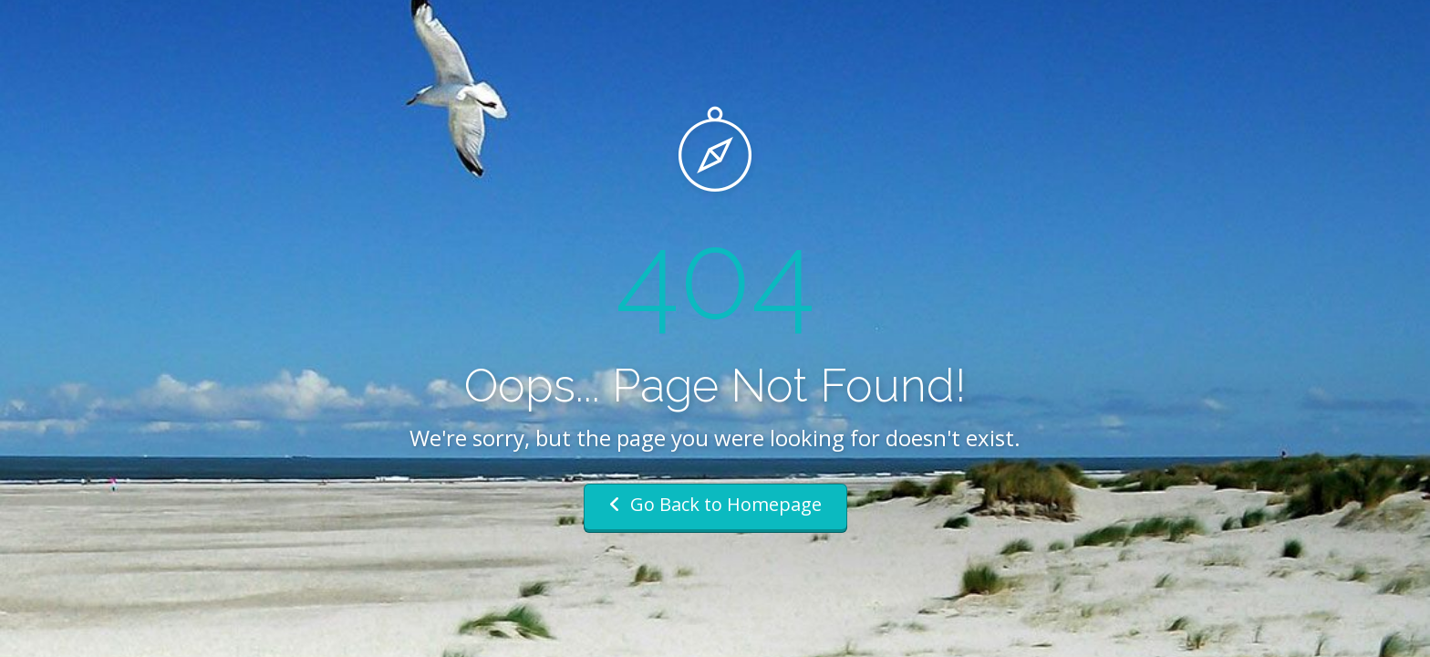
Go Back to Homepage (715, 504)
